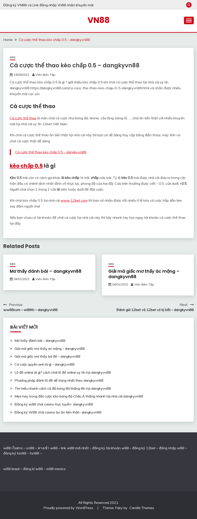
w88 (7, 469)
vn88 (30, 448)
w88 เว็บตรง (13, 448)
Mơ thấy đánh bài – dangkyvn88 (45, 271)
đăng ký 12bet (144, 448)
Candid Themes (141, 508)
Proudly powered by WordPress (68, 508)
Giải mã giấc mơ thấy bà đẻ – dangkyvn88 (47, 356)
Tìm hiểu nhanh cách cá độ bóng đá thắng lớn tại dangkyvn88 (63, 388)
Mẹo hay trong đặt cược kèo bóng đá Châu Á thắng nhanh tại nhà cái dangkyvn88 (79, 396)
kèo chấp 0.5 (26, 165)
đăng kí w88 (33, 469)
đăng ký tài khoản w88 (110, 448)
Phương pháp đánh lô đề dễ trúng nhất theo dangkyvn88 (59, 380)
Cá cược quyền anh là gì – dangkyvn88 (44, 364)
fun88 (34, 453)
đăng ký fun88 (14, 453)
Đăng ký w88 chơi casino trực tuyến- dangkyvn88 (54, 404)
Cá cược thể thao (23, 118)
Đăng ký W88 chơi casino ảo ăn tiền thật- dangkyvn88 (58, 412)
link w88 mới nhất (75, 448)
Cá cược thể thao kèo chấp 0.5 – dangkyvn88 (50, 152)
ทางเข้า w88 (48, 448)
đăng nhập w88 (171, 448)
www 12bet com (74, 200)
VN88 (99, 20)
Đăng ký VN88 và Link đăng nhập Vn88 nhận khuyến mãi (48, 5)
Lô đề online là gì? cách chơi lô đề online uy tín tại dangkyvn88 (63, 372)
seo (12, 57)
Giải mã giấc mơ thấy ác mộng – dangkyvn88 (144, 274)
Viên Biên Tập (45, 75)
